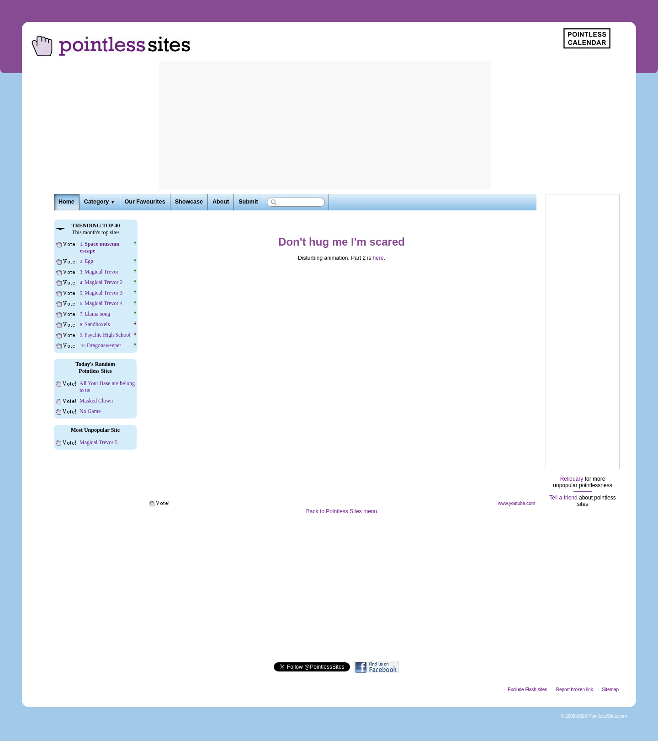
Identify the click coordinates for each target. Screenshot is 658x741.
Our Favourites (145, 202)
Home (66, 202)
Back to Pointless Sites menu (341, 511)
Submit (248, 202)
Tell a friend (563, 497)
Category (99, 202)
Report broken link (574, 689)
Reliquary (572, 479)
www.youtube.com (516, 503)
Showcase (189, 202)
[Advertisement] (325, 125)
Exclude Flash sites (527, 689)
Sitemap (610, 689)
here (378, 258)
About (220, 202)
